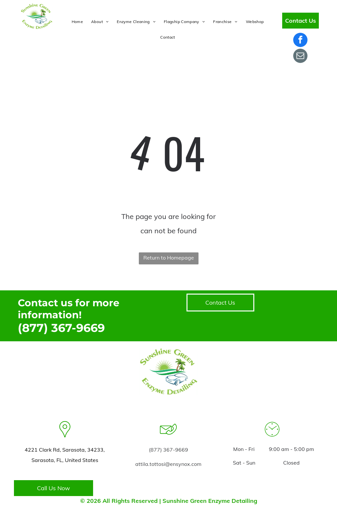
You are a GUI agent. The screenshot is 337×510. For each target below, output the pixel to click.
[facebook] (300, 41)
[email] (300, 57)
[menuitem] (78, 22)
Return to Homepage (168, 257)
